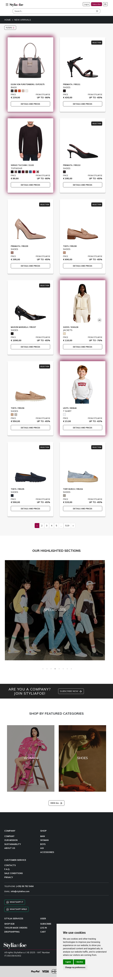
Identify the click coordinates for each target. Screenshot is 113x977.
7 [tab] (67, 668)
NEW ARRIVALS (22, 19)
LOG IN (43, 928)
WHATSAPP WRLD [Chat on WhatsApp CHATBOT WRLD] (16, 909)
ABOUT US (9, 848)
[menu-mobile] (7, 4)
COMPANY (9, 836)
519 (67, 525)
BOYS (42, 844)
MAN (42, 836)
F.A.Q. (7, 869)
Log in (86, 4)
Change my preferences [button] (75, 967)
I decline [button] (79, 962)
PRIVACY (8, 877)
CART (43, 932)
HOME (7, 19)
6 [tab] (63, 668)
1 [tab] (43, 668)
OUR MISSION (11, 840)
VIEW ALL (56, 803)
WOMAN (44, 840)
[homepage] (16, 5)
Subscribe (96, 4)
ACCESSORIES (47, 852)
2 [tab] (47, 668)
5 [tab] (59, 668)
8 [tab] (71, 668)
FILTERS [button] (10, 28)
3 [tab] (51, 668)
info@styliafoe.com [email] (20, 891)
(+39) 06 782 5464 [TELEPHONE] (25, 886)
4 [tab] (55, 668)
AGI (42, 848)
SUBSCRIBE (45, 924)
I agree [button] (68, 962)
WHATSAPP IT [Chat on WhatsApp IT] (14, 902)
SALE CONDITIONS (13, 873)
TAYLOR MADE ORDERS (15, 928)
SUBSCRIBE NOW (71, 691)
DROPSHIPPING (12, 932)
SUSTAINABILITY (12, 844)
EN (105, 4)
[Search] (56, 11)
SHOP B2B (9, 924)
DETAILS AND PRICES (30, 104)
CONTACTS (10, 865)
